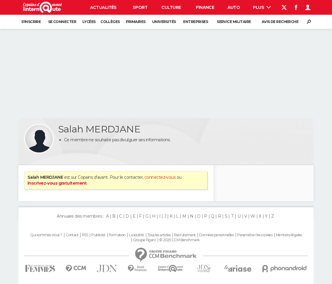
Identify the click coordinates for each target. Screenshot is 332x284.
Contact (72, 235)
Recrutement (185, 235)
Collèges (110, 21)
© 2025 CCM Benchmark (179, 240)
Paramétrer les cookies (255, 235)
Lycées (89, 21)
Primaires (136, 21)
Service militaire (234, 21)
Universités (164, 21)
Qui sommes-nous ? (46, 235)
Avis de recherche (280, 21)
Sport (140, 7)
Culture (171, 7)
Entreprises (195, 21)
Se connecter (62, 21)
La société (136, 235)
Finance (205, 7)
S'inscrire (31, 21)
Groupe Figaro (144, 240)
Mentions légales (289, 235)
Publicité (98, 235)
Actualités (103, 7)
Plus (262, 7)
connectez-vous (159, 177)
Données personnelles (216, 235)
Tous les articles (158, 235)
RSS (85, 235)
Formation (117, 235)
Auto (233, 7)
